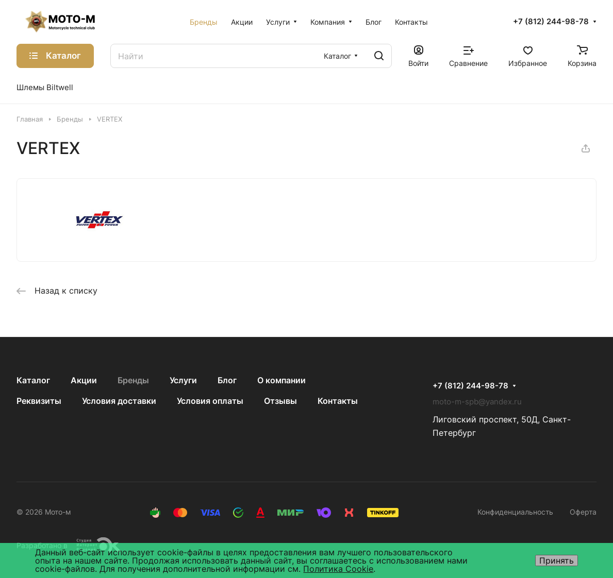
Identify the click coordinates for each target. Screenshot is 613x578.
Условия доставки (119, 401)
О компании (281, 380)
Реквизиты (38, 401)
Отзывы (280, 401)
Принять (556, 560)
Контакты (338, 401)
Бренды (133, 380)
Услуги (183, 380)
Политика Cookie (338, 569)
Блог (227, 380)
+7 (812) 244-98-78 (551, 21)
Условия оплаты (210, 401)
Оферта (583, 511)
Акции (84, 380)
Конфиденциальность (515, 511)
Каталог (33, 380)
